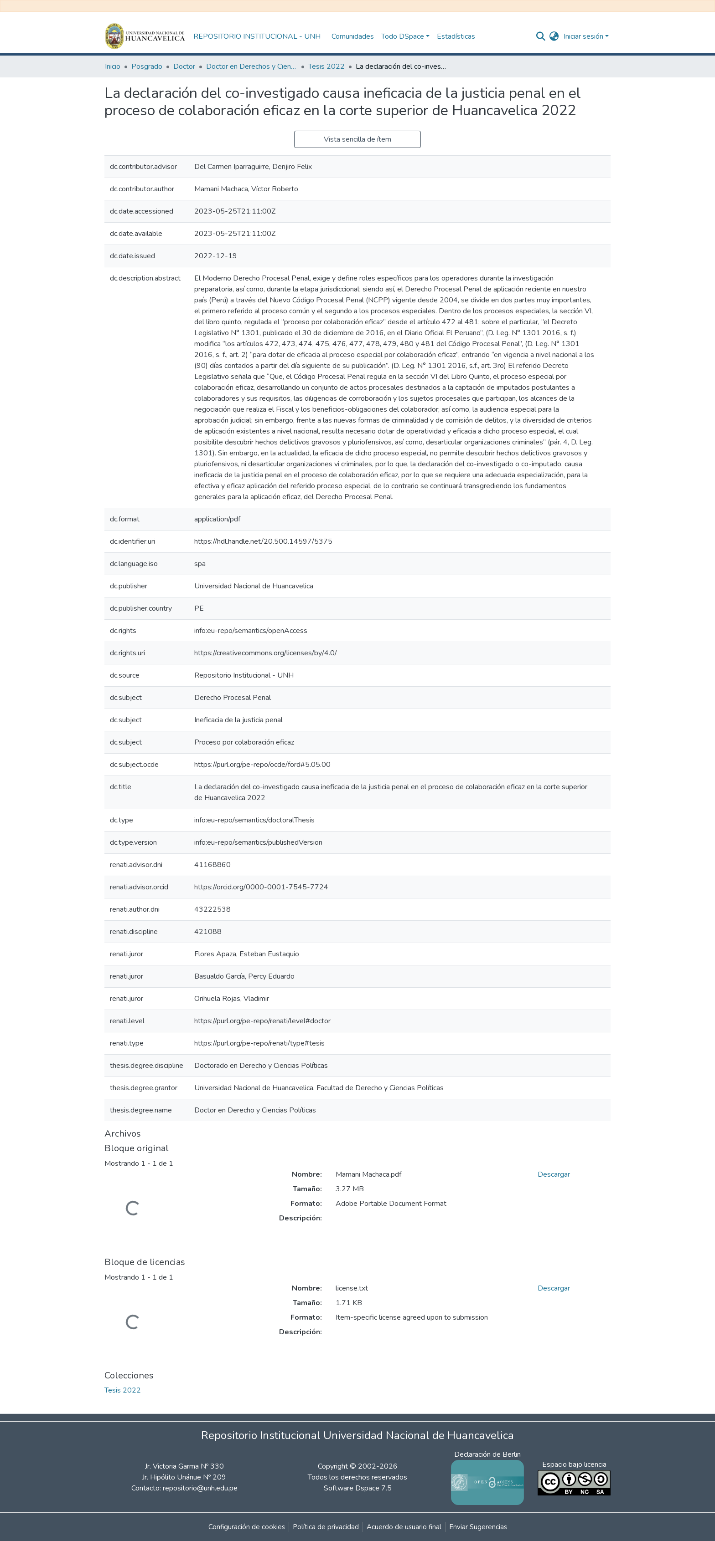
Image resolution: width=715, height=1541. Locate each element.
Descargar (554, 1174)
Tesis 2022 (326, 66)
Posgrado (146, 66)
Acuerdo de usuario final (404, 1526)
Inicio (112, 66)
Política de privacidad (326, 1526)
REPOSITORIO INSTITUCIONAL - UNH (257, 36)
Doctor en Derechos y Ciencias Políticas (251, 66)
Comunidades (353, 36)
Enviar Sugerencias (478, 1526)
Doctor (184, 66)
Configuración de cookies (246, 1526)
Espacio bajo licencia (574, 1464)
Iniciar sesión (583, 36)
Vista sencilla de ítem (357, 139)
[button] (554, 36)
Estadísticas (456, 36)
